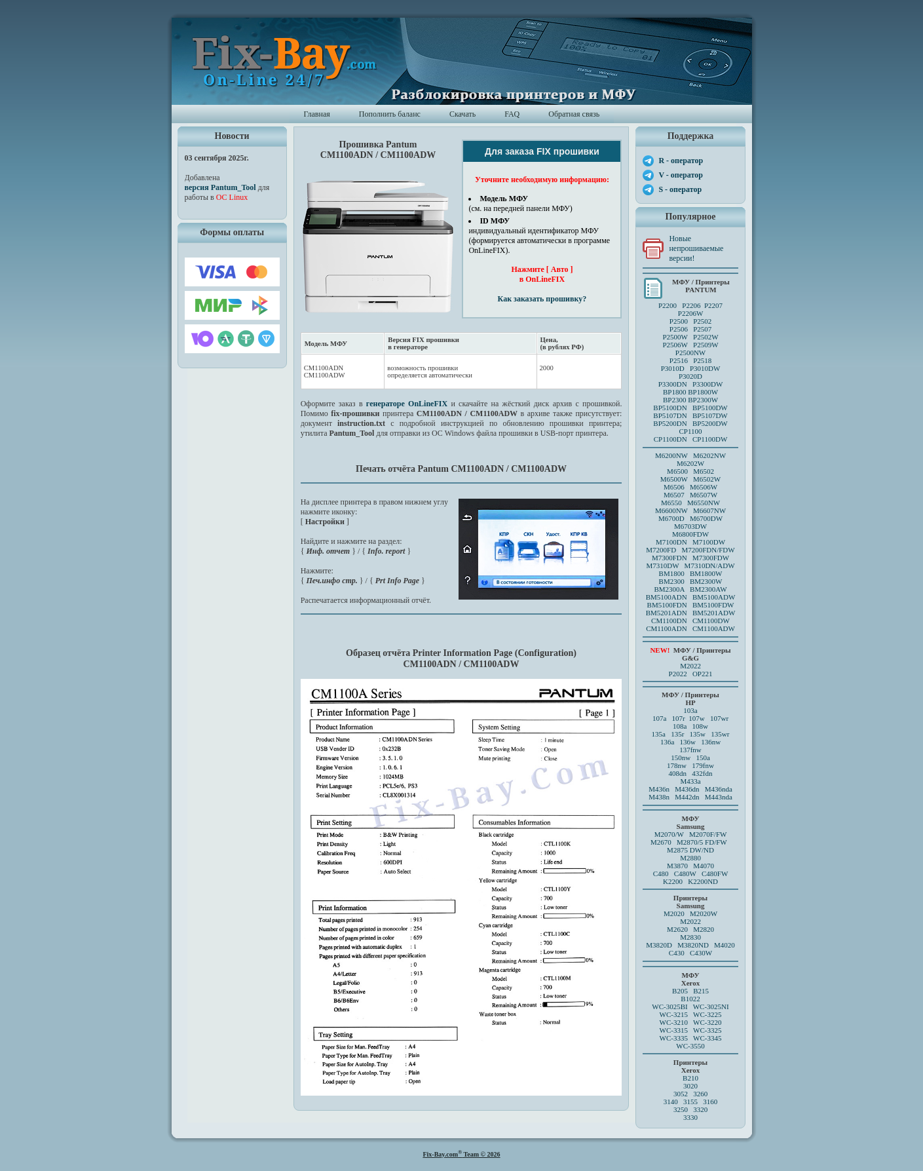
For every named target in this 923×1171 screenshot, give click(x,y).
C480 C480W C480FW (690, 873)
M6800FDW (690, 534)
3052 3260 (690, 1094)
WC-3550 (690, 1046)
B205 (680, 991)
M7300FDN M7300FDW (690, 558)
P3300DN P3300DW (690, 384)
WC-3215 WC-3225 (691, 1014)
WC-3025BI (669, 1006)
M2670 (660, 842)
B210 (690, 1078)
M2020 (674, 913)
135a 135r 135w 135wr (691, 734)
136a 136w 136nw (690, 742)
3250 (680, 1109)
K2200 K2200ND (690, 881)
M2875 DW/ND (690, 850)
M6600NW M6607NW (690, 510)
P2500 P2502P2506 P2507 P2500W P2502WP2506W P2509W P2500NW (690, 336)
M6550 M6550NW (690, 503)
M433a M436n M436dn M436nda (690, 785)
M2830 (690, 937)
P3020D (690, 376)
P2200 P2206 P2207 (690, 305)
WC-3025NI (711, 1006)
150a (702, 757)
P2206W (691, 313)
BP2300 (674, 400)
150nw (680, 757)
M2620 (677, 929)
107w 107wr (708, 718)
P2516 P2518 (690, 360)
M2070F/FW (707, 834)
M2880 (690, 858)
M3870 (677, 866)
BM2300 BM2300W (691, 581)
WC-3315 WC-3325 (691, 1030)
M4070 (703, 866)
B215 (701, 991)
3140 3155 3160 (691, 1101)
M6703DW (690, 526)
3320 (700, 1109)
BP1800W (703, 392)
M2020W (703, 913)
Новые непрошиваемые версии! (696, 248)
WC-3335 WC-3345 (691, 1038)
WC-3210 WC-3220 (691, 1022)
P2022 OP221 (691, 674)
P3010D (673, 368)
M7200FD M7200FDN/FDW (690, 550)
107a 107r (668, 718)
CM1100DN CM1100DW (690, 620)
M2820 (703, 929)
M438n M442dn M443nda (690, 797)
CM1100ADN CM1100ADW (690, 628)
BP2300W (703, 400)
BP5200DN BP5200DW (690, 423)
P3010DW (705, 368)
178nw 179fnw (690, 765)
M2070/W (669, 834)
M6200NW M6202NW (690, 455)
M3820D (659, 945)
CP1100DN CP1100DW (691, 439)
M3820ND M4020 (706, 945)
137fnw (690, 750)
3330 (690, 1117)
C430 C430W (690, 953)
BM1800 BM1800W (691, 573)
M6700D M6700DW (690, 518)
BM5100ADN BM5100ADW (691, 597)
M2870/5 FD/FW (702, 842)
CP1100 (690, 431)
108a (680, 726)
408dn (678, 773)
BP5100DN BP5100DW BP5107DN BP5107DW (690, 411)
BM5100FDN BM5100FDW (690, 605)
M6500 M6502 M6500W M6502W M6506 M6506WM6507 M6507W (690, 483)
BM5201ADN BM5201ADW (691, 613)
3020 (690, 1086)
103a (690, 710)
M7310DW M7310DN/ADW (690, 565)
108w (700, 726)
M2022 (690, 666)
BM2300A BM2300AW (690, 589)
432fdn (702, 773)
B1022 (690, 999)
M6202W (690, 463)
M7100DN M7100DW (690, 542)
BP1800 (674, 392)
